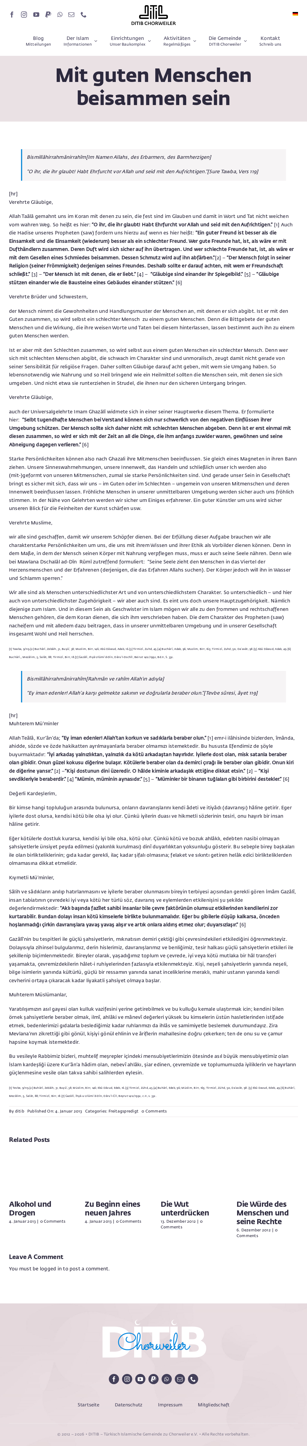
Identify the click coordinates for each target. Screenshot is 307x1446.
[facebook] (12, 15)
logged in (51, 1269)
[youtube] (36, 15)
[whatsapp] (59, 15)
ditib (19, 1111)
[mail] (71, 15)
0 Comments (154, 1111)
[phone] (84, 15)
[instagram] (24, 15)
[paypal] (48, 15)
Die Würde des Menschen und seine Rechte (263, 1213)
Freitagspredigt (124, 1111)
